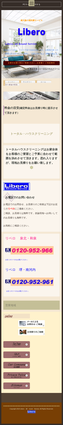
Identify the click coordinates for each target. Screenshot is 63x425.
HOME (6, 69)
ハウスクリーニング (19, 69)
